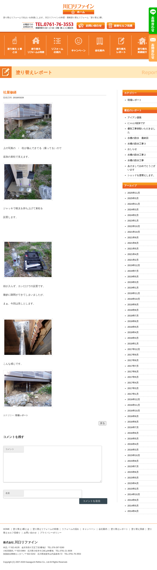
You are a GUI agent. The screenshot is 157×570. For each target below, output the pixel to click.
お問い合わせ (30, 532)
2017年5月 (133, 377)
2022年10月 (133, 226)
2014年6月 (133, 500)
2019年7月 (133, 271)
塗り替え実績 (137, 529)
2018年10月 (133, 299)
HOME (6, 529)
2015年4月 (133, 483)
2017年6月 (133, 371)
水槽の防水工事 (135, 160)
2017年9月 (133, 354)
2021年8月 (133, 243)
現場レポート (21, 415)
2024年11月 (133, 204)
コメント (9, 449)
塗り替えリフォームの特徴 (46, 529)
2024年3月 (133, 209)
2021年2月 (133, 260)
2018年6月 (133, 321)
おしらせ (132, 149)
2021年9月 (133, 237)
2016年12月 (133, 399)
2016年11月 (133, 405)
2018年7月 (133, 315)
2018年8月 (133, 310)
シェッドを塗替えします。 (141, 175)
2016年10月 (133, 410)
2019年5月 (133, 276)
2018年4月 (133, 332)
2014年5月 (133, 505)
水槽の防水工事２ (136, 154)
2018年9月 (133, 304)
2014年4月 (133, 511)
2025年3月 (133, 198)
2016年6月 (133, 433)
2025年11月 (133, 192)
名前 (7, 493)
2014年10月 (133, 494)
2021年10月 (133, 232)
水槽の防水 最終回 (137, 138)
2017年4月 (133, 382)
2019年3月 (133, 282)
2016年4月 (133, 444)
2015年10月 (133, 455)
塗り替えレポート (119, 529)
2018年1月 (133, 343)
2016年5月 (133, 438)
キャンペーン (88, 529)
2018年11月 (133, 293)
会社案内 (103, 529)
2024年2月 (133, 215)
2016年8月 (133, 421)
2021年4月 (133, 254)
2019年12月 (133, 265)
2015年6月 (133, 472)
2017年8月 (133, 360)
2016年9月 (133, 416)
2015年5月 (133, 477)
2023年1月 (133, 220)
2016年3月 (133, 449)
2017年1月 (133, 394)
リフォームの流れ (70, 529)
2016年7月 (133, 427)
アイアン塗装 (134, 117)
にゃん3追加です (136, 123)
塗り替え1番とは (21, 529)
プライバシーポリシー (51, 532)
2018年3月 (133, 338)
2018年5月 (133, 327)
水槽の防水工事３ (136, 143)
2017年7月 (133, 366)
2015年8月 (133, 461)
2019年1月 (133, 287)
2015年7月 (133, 466)
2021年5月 (133, 248)
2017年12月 (133, 349)
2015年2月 (133, 488)
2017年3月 (133, 388)
